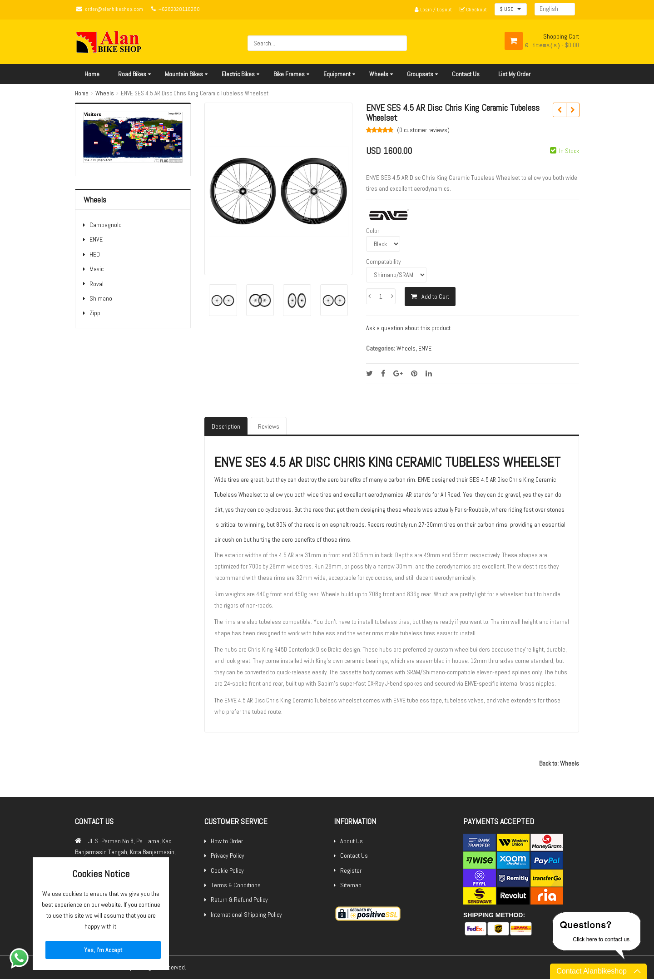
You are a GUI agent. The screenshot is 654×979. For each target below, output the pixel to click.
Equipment (337, 74)
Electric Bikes (238, 74)
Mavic (96, 269)
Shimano (100, 298)
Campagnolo (105, 225)
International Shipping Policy (246, 914)
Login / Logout (433, 9)
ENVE (96, 239)
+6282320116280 (179, 9)
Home (91, 74)
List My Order (514, 74)
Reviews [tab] (268, 426)
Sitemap (351, 885)
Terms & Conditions (236, 885)
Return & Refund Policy (239, 899)
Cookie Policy (227, 870)
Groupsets (420, 74)
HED (94, 254)
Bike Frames (289, 74)
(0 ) (423, 130)
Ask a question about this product (408, 328)
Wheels (378, 74)
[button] (511, 9)
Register (351, 870)
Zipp (94, 313)
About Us (351, 841)
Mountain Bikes (184, 74)
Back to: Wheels (559, 763)
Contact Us (466, 74)
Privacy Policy (227, 855)
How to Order (227, 841)
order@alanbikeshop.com (114, 9)
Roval (96, 284)
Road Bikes (132, 74)
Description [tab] (226, 426)
